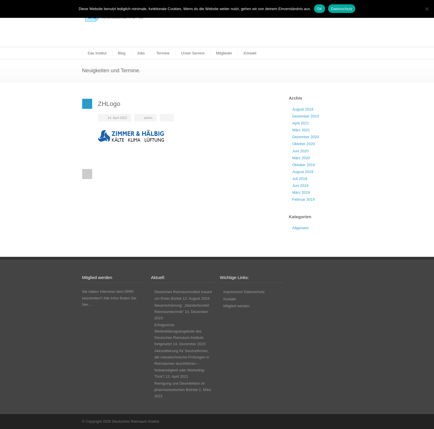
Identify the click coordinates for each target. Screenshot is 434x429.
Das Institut (97, 53)
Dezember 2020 (305, 137)
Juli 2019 (299, 178)
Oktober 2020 (303, 144)
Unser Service (193, 53)
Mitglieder (224, 53)
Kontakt (250, 53)
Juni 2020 (300, 151)
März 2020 (301, 158)
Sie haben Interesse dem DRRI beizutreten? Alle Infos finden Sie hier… (109, 297)
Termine (162, 53)
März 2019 (301, 192)
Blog (122, 53)
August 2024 (302, 109)
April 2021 (300, 123)
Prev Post (87, 174)
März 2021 (301, 130)
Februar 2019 (303, 199)
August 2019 (302, 172)
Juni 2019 (300, 185)
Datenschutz (341, 9)
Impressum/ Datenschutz (244, 292)
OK (319, 9)
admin (148, 117)
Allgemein (300, 228)
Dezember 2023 (305, 116)
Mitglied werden (236, 306)
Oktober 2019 (303, 165)
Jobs (141, 53)
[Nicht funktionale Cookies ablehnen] (427, 9)
